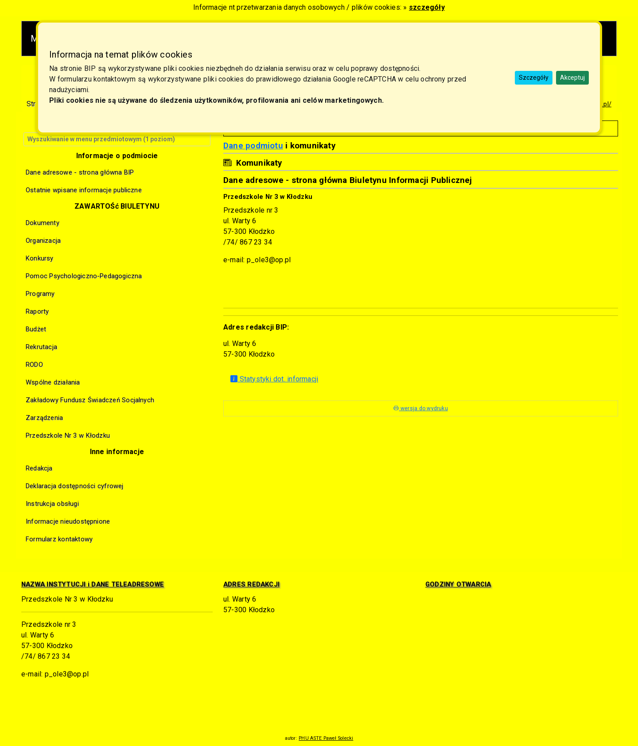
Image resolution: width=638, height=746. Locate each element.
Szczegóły (534, 77)
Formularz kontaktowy (59, 539)
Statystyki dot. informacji (274, 379)
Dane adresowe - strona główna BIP (80, 172)
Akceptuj (572, 77)
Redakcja (39, 468)
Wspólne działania (53, 382)
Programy (40, 294)
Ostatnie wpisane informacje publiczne (84, 190)
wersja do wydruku (420, 408)
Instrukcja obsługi (52, 504)
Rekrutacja (41, 347)
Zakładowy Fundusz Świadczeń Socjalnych (90, 400)
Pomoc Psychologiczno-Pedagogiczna (84, 276)
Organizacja (43, 241)
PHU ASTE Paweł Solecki (326, 738)
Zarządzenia (44, 418)
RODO (34, 365)
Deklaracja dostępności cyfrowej (74, 486)
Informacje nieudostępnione (68, 521)
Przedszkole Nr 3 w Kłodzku (68, 435)
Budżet (36, 329)
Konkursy (40, 258)
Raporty (37, 311)
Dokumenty (42, 223)
